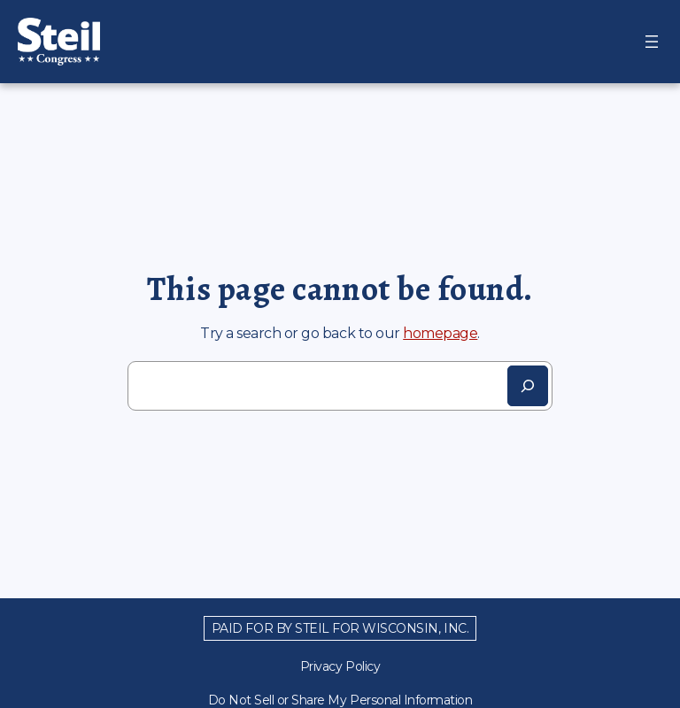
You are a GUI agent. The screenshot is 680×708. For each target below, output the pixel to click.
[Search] (527, 386)
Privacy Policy (340, 666)
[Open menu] (651, 41)
